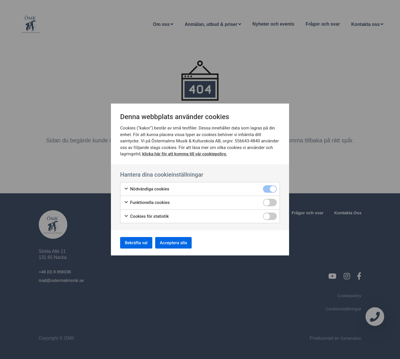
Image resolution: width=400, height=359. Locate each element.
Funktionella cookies (147, 201)
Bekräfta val (138, 242)
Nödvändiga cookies (146, 188)
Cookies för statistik (146, 215)
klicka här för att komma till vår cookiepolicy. (185, 152)
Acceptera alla (180, 242)
